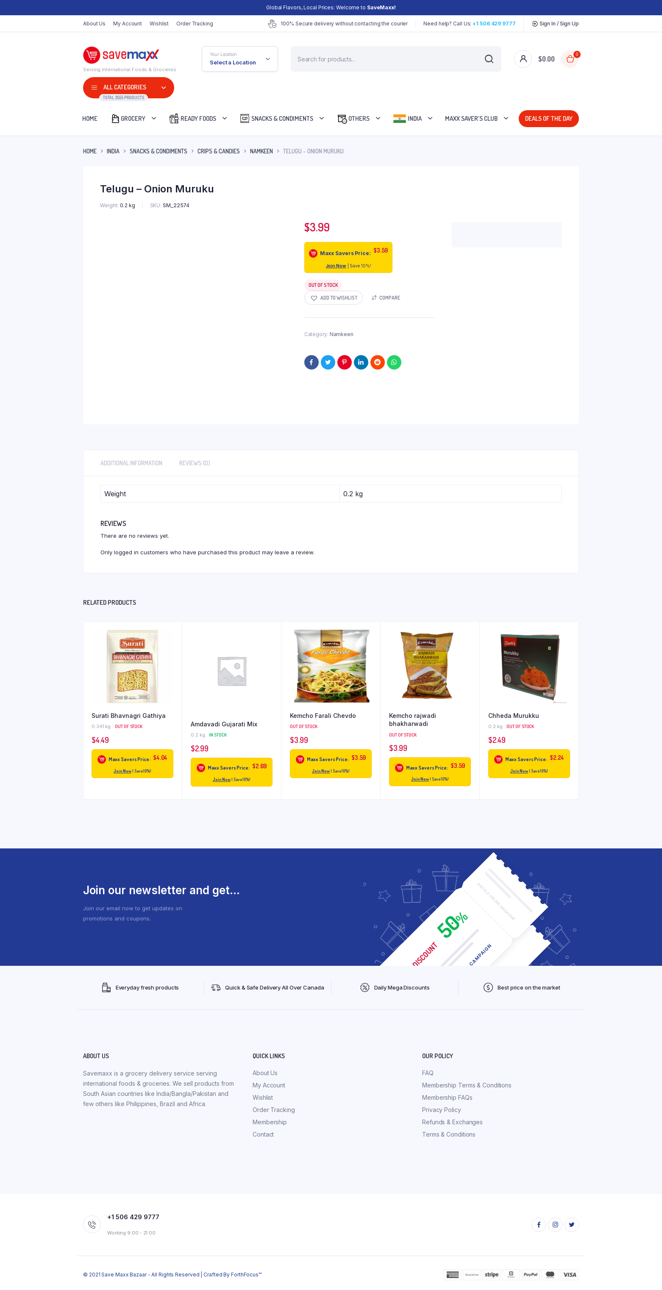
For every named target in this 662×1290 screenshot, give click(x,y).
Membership (270, 1122)
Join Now (336, 265)
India (407, 118)
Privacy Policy (441, 1109)
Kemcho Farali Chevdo (323, 715)
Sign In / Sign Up (555, 23)
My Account (127, 23)
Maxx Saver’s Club (471, 118)
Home (89, 118)
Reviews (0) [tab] (194, 463)
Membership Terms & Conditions (467, 1085)
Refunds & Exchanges (452, 1122)
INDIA (113, 151)
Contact (263, 1134)
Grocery (127, 118)
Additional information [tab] (131, 463)
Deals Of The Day (547, 118)
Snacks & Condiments (276, 118)
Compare (389, 298)
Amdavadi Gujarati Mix (224, 724)
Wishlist (159, 23)
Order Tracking (194, 23)
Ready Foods (192, 118)
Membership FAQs (447, 1097)
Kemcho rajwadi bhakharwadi (412, 720)
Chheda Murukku (513, 715)
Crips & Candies (218, 151)
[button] (333, 298)
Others (353, 118)
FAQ (428, 1072)
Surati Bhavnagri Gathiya (129, 715)
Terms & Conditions (449, 1134)
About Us (94, 23)
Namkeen (261, 151)
